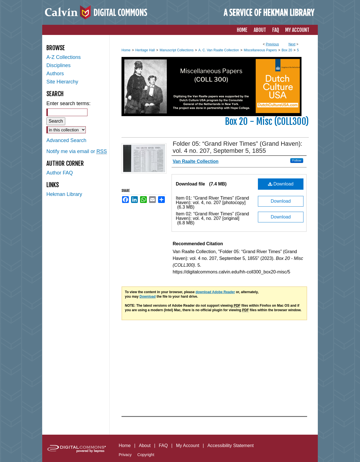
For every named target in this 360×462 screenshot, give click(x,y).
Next (292, 44)
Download (281, 184)
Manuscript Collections (176, 50)
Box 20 (287, 50)
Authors (55, 73)
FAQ (163, 445)
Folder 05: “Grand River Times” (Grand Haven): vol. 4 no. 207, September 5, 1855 (237, 147)
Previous (272, 44)
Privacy (125, 454)
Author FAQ (59, 173)
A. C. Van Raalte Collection (218, 50)
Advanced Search (66, 140)
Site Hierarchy (62, 82)
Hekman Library (64, 194)
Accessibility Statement (230, 445)
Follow (296, 160)
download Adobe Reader (215, 292)
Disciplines (58, 65)
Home (126, 50)
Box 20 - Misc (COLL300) (267, 121)
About (145, 445)
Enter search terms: (68, 103)
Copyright (145, 454)
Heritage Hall (145, 50)
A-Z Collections (63, 57)
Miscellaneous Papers (260, 50)
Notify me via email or (76, 151)
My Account (187, 445)
